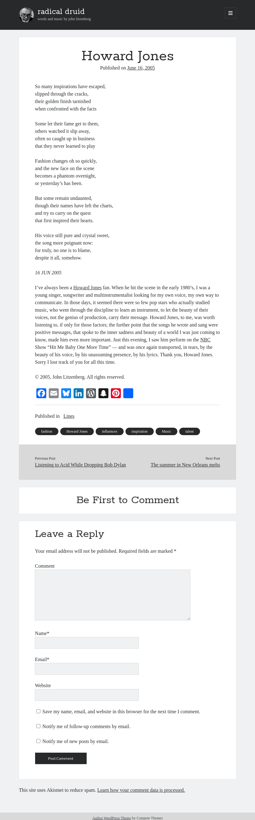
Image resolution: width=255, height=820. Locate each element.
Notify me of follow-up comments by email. (86, 726)
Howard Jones (87, 287)
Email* (42, 659)
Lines (69, 416)
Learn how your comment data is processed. (141, 790)
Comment (45, 566)
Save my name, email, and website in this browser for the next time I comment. (121, 711)
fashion (46, 431)
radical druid (61, 12)
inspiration (140, 431)
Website (43, 685)
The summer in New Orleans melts (185, 464)
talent (189, 431)
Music (166, 431)
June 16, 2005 (141, 67)
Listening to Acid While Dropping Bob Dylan (80, 464)
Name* (42, 633)
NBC (205, 339)
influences (109, 431)
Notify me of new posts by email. (76, 741)
